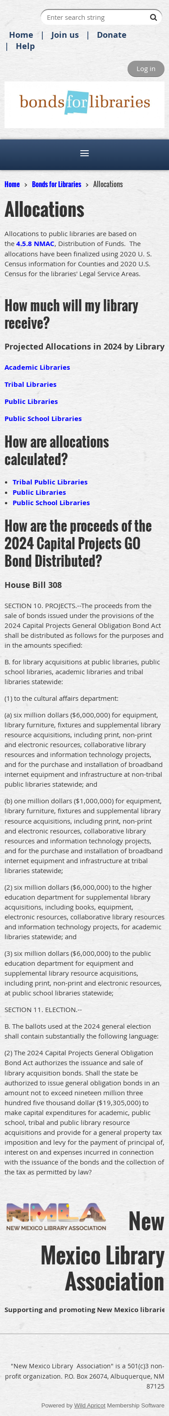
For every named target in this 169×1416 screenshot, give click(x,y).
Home (21, 34)
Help (25, 46)
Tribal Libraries (30, 384)
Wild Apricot (89, 1405)
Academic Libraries (37, 367)
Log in (146, 68)
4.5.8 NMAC (35, 243)
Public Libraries (31, 401)
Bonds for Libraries (56, 184)
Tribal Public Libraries (50, 482)
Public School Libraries (43, 418)
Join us (65, 34)
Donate (112, 34)
